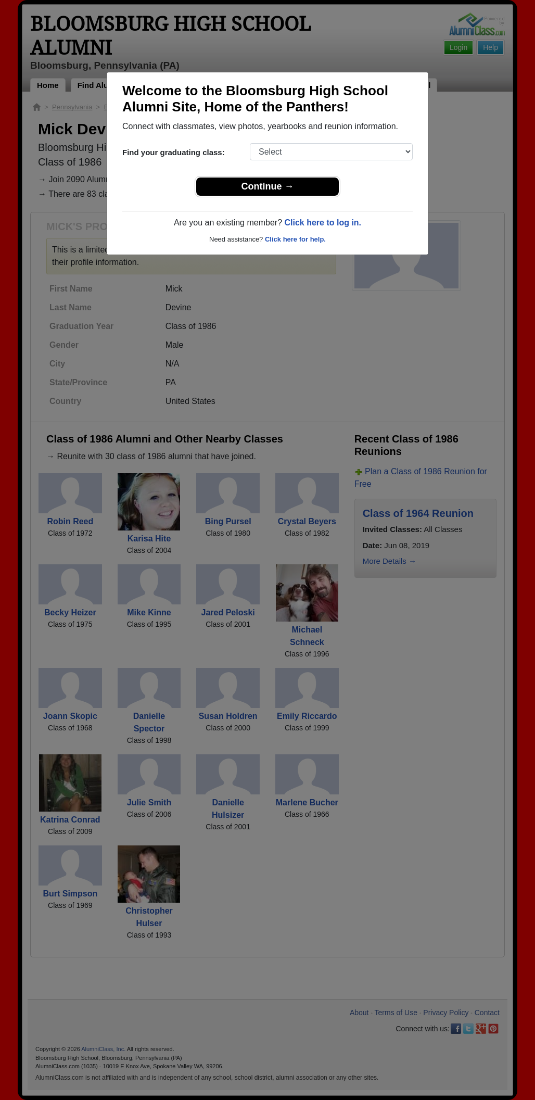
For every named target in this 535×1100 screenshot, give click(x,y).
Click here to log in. (322, 222)
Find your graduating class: (173, 152)
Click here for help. (295, 239)
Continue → (267, 186)
